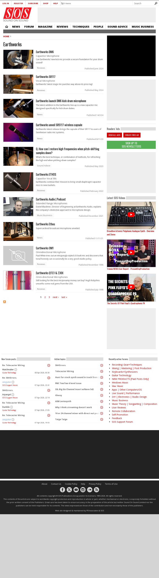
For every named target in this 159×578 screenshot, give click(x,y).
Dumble (6, 407)
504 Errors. (7, 390)
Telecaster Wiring (64, 371)
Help (55, 3)
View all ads (114, 135)
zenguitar (6, 382)
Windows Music (120, 382)
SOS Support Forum (10, 385)
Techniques (80, 26)
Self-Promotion (120, 414)
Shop (45, 3)
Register (18, 3)
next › (56, 297)
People (98, 26)
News (16, 26)
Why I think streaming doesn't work (73, 407)
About (44, 484)
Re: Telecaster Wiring (13, 365)
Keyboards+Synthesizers (125, 371)
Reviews (62, 26)
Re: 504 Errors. (9, 377)
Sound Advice (118, 26)
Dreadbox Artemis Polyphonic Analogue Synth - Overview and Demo (130, 232)
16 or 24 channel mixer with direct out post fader (78, 413)
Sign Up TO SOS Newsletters (131, 144)
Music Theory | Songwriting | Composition (134, 403)
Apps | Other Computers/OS (127, 389)
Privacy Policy (95, 484)
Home (6, 26)
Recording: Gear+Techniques (127, 364)
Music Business (143, 26)
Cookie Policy (71, 484)
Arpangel (6, 394)
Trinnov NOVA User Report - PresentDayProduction (128, 268)
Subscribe (33, 3)
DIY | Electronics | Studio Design (129, 396)
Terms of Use (111, 484)
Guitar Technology (9, 373)
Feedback (117, 418)
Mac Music (117, 386)
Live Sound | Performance (126, 393)
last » (64, 297)
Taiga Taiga (61, 419)
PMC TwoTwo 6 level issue (68, 383)
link (53, 60)
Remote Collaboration (123, 411)
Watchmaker (8, 369)
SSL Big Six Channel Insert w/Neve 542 (74, 389)
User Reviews (119, 407)
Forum (29, 26)
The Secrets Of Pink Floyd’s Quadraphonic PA (126, 303)
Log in (5, 3)
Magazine (45, 26)
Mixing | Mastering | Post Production (131, 368)
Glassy (58, 395)
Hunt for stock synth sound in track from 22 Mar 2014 (78, 377)
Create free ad (132, 135)
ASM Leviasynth (63, 401)
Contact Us (56, 484)
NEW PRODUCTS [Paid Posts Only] (130, 378)
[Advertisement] (79, 454)
